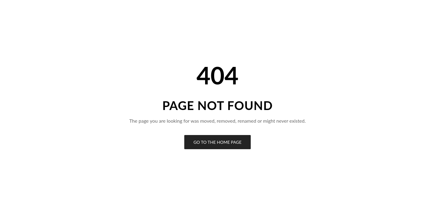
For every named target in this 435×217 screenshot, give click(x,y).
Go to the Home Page (217, 142)
